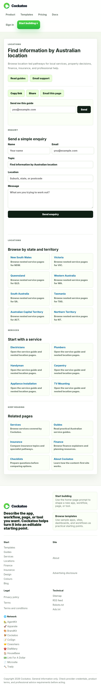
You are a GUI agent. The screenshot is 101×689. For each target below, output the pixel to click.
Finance (8, 565)
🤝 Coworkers (11, 644)
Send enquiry (50, 214)
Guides (7, 552)
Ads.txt (57, 609)
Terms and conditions (16, 608)
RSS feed (58, 600)
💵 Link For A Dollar (14, 657)
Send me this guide (50, 107)
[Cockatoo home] (50, 6)
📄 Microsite (10, 662)
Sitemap (57, 595)
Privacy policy (11, 597)
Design (7, 574)
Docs (55, 14)
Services (8, 556)
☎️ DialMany (11, 648)
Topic (50, 162)
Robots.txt (58, 604)
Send (84, 109)
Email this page (52, 93)
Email (72, 148)
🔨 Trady (9, 666)
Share (32, 93)
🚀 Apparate (10, 626)
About (56, 558)
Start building (28, 25)
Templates (27, 14)
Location (50, 176)
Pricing (42, 14)
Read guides (17, 78)
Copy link (16, 93)
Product (10, 14)
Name (28, 148)
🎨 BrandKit (10, 630)
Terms (7, 602)
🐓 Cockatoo (11, 635)
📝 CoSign (9, 639)
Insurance (9, 570)
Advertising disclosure (65, 573)
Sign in (10, 24)
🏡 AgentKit (10, 621)
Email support (41, 78)
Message (50, 196)
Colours (8, 578)
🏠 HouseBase (12, 653)
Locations (9, 561)
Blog (6, 583)
